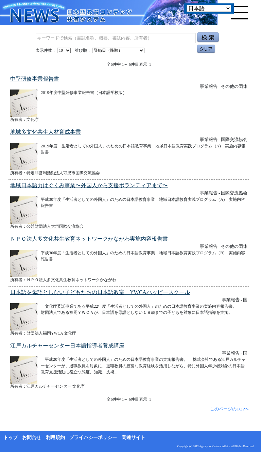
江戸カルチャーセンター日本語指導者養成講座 (67, 346)
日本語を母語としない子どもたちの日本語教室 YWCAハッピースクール (100, 292)
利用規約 (55, 437)
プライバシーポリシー (93, 437)
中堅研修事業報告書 (34, 79)
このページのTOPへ (229, 408)
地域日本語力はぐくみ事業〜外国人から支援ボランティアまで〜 (89, 185)
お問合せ (31, 437)
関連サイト (133, 437)
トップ (10, 437)
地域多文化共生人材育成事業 (45, 132)
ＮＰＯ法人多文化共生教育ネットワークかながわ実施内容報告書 (89, 239)
